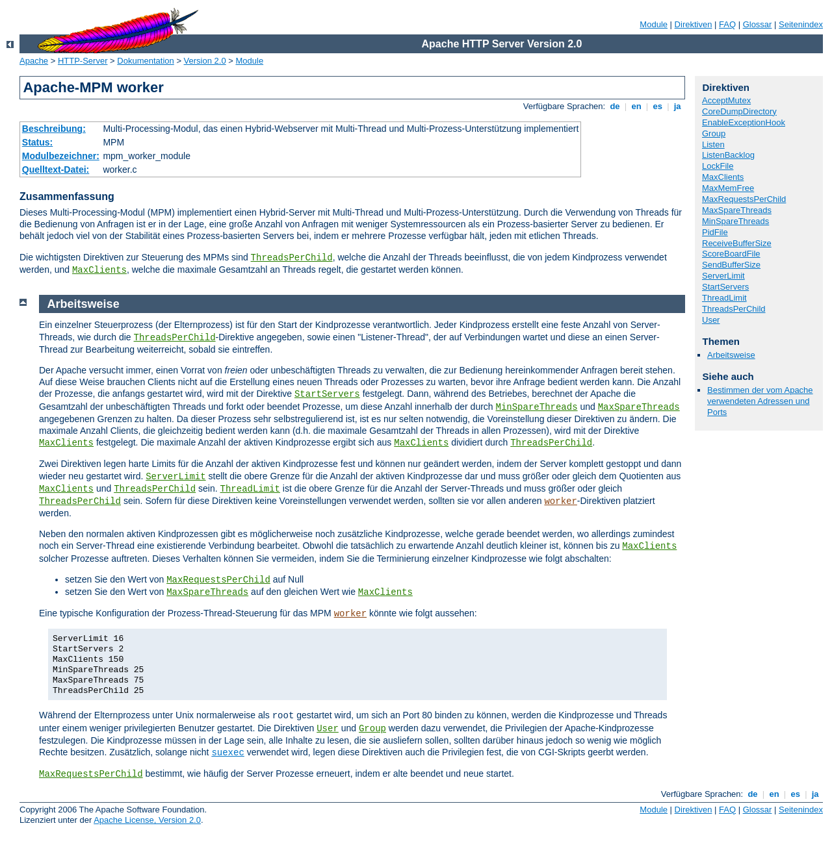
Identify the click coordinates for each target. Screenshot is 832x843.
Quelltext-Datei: (55, 169)
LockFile (717, 166)
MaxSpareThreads (737, 210)
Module (654, 24)
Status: (37, 142)
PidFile (715, 232)
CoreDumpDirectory (739, 111)
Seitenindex (801, 24)
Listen (713, 144)
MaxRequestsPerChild (744, 199)
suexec (227, 753)
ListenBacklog (728, 155)
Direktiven (693, 24)
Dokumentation (145, 61)
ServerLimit (723, 276)
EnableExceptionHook (743, 122)
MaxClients (99, 270)
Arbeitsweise (731, 355)
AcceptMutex (726, 100)
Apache (34, 61)
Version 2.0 (205, 61)
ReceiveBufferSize (737, 243)
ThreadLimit (724, 298)
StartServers (725, 287)
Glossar (757, 24)
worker (560, 501)
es (658, 106)
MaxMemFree (728, 188)
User (711, 320)
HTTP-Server (83, 61)
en (636, 106)
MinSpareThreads (735, 221)
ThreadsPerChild (292, 258)
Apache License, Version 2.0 (147, 820)
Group (713, 133)
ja (677, 106)
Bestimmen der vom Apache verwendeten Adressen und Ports (760, 401)
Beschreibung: (54, 128)
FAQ (727, 24)
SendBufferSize (731, 265)
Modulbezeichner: (60, 156)
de (615, 106)
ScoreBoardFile (731, 253)
